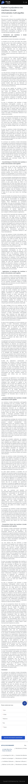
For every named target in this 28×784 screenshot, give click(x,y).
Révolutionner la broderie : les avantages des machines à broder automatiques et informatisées (21, 764)
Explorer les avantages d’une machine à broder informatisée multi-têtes (8, 758)
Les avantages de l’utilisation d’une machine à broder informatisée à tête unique (8, 755)
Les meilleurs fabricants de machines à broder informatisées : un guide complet (8, 761)
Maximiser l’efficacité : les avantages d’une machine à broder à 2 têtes (21, 761)
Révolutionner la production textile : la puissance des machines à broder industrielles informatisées (21, 748)
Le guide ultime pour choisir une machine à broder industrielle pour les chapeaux (7, 750)
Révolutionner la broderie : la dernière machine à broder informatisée (21, 758)
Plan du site (22, 781)
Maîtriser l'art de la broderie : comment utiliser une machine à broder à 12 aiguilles (8, 764)
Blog (25, 745)
